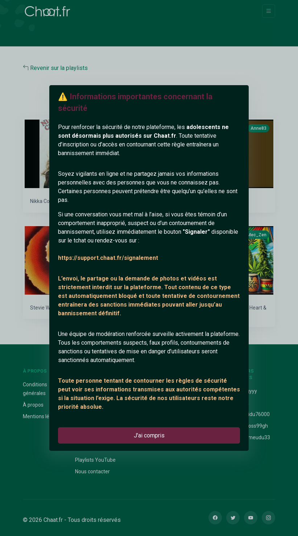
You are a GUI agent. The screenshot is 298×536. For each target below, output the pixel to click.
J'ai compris (149, 435)
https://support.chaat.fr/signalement (108, 257)
